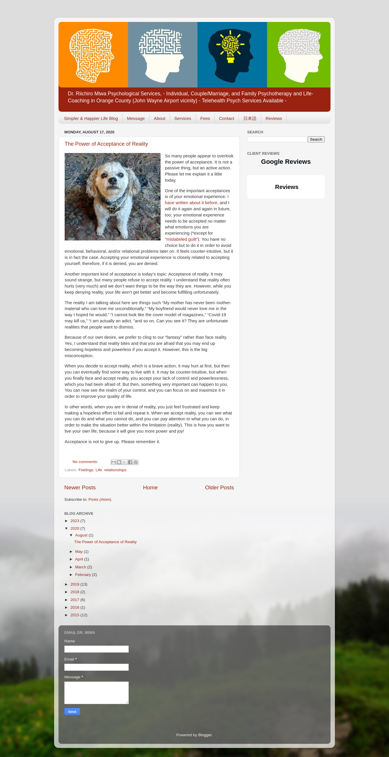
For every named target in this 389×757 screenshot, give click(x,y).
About (159, 118)
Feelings (85, 470)
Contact (226, 118)
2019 (75, 584)
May (79, 551)
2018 (75, 592)
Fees (205, 118)
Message (136, 118)
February (83, 574)
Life (99, 470)
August (82, 535)
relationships (115, 470)
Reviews (274, 118)
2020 (75, 528)
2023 (75, 521)
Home (150, 487)
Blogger (205, 735)
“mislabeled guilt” (181, 239)
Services (182, 118)
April (79, 559)
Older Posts (219, 487)
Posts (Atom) (100, 499)
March (81, 567)
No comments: (86, 462)
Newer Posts (80, 487)
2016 (75, 607)
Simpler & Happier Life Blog (91, 118)
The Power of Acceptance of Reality (106, 144)
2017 (75, 600)
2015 (75, 615)
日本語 (250, 118)
